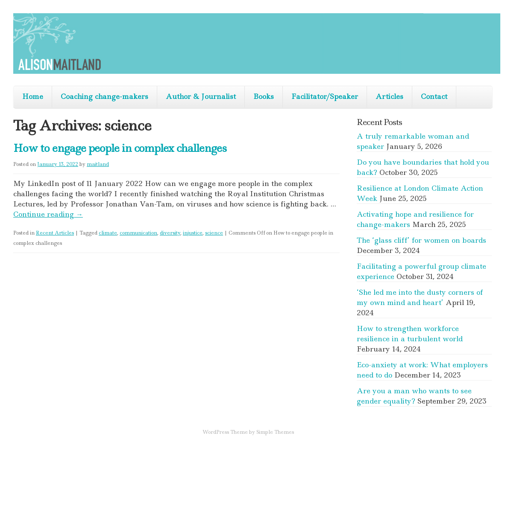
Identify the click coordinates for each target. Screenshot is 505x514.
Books (263, 96)
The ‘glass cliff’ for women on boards (421, 240)
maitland (98, 164)
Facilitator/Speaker (324, 96)
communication (138, 232)
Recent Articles (55, 232)
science (214, 232)
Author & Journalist (201, 96)
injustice (193, 232)
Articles (389, 96)
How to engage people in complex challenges (119, 148)
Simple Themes (275, 432)
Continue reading (48, 214)
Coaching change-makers (104, 96)
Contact (434, 96)
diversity (170, 232)
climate (108, 232)
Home (32, 96)
